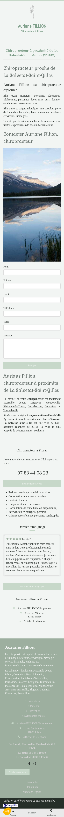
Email (6, 294)
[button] (7, 811)
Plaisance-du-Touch (14, 406)
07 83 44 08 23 (33, 472)
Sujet (6, 321)
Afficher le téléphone (34, 621)
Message (7, 335)
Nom (6, 266)
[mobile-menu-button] (32, 812)
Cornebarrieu (35, 406)
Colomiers (50, 406)
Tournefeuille (10, 410)
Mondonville (53, 402)
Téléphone (8, 308)
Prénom (7, 280)
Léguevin (35, 402)
